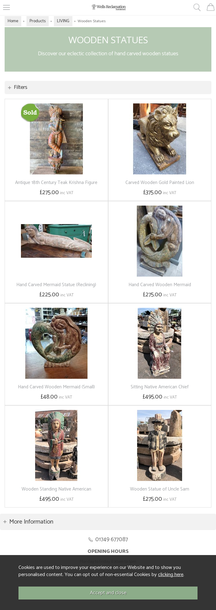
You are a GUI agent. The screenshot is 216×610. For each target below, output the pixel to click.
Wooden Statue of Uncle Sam (159, 489)
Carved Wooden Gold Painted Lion (159, 182)
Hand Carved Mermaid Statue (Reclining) (56, 285)
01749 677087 (111, 539)
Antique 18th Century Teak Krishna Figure (56, 182)
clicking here (170, 574)
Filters (20, 87)
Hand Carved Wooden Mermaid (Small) (56, 387)
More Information (31, 522)
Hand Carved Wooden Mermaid (159, 285)
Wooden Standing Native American (56, 489)
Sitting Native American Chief (160, 387)
